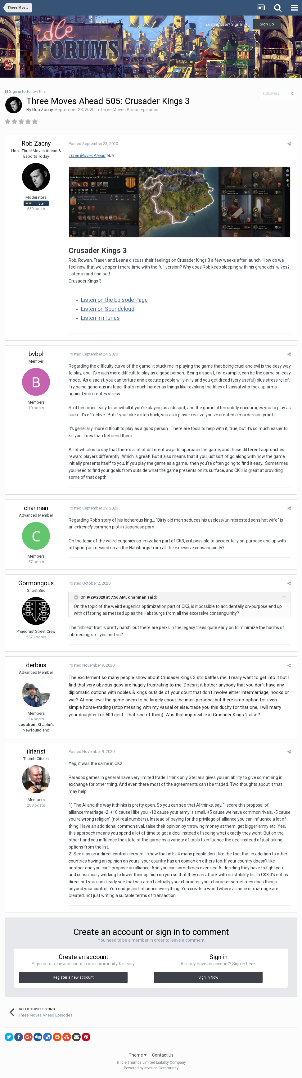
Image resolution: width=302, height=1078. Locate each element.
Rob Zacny (42, 109)
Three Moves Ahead (85, 155)
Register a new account (73, 978)
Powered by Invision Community (151, 1069)
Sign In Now (208, 978)
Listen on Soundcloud (106, 309)
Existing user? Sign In (226, 24)
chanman (36, 509)
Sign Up (267, 24)
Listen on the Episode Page (112, 301)
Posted (91, 143)
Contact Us (163, 1055)
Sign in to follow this (27, 91)
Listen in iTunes (98, 318)
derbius (36, 666)
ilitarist (36, 752)
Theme (137, 1055)
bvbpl (36, 355)
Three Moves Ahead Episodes (129, 109)
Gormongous (36, 584)
